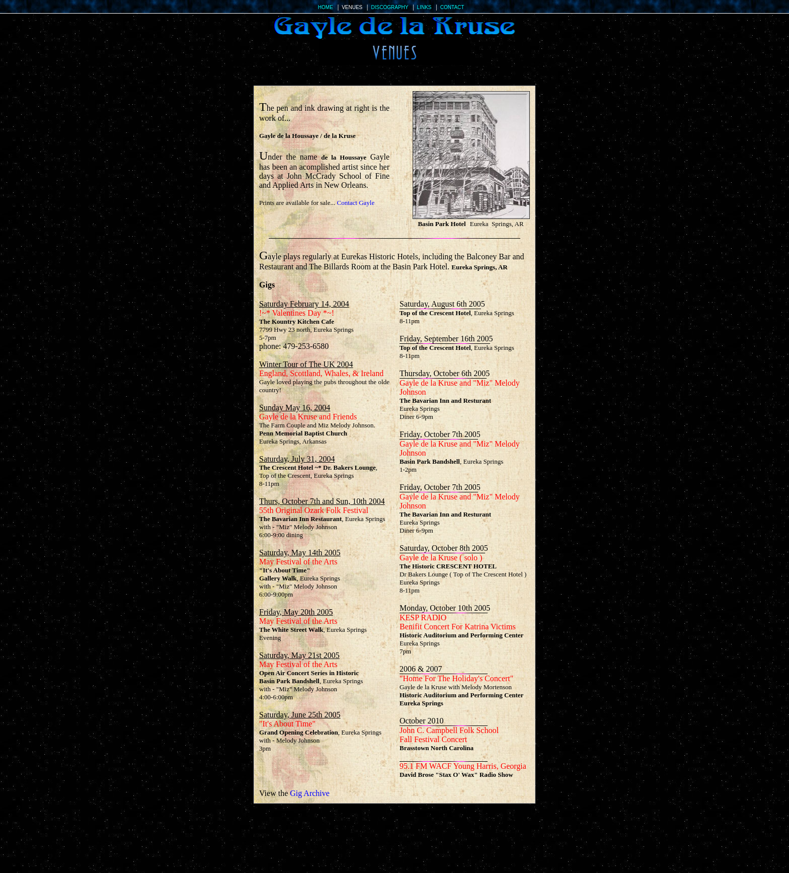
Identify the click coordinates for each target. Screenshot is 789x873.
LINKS (424, 7)
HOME (325, 7)
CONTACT (452, 7)
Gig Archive (310, 793)
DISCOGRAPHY (390, 7)
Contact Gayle (356, 202)
